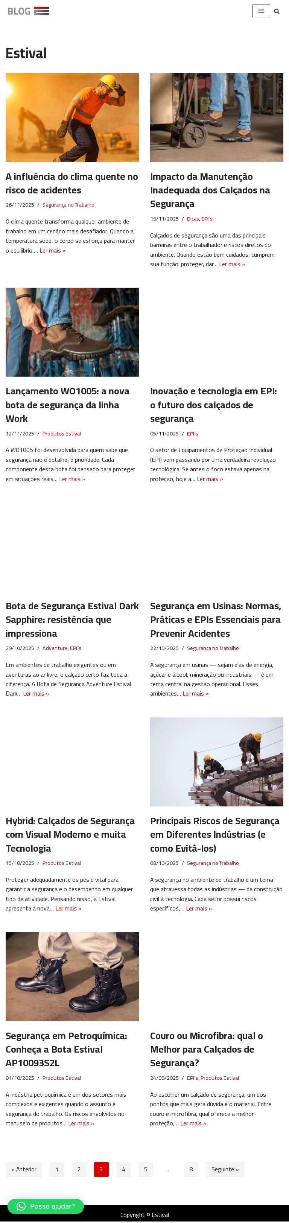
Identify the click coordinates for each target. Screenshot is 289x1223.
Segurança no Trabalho (68, 205)
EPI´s (207, 219)
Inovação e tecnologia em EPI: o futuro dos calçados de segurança (213, 405)
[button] (46, 1206)
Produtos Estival (62, 434)
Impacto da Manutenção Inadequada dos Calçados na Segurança (210, 190)
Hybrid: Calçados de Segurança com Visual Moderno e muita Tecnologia (70, 835)
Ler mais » (53, 250)
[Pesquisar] (277, 11)
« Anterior (24, 1171)
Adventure (55, 649)
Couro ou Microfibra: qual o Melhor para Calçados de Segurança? (206, 1050)
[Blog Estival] (28, 11)
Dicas (193, 219)
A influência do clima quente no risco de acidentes (72, 183)
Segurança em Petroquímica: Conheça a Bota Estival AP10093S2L (66, 1050)
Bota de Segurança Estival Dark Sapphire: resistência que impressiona (72, 620)
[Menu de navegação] (261, 11)
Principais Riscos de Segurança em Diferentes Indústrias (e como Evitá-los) (215, 835)
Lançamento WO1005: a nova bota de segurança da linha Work (67, 405)
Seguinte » (225, 1171)
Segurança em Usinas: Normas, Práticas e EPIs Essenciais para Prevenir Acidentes (215, 620)
